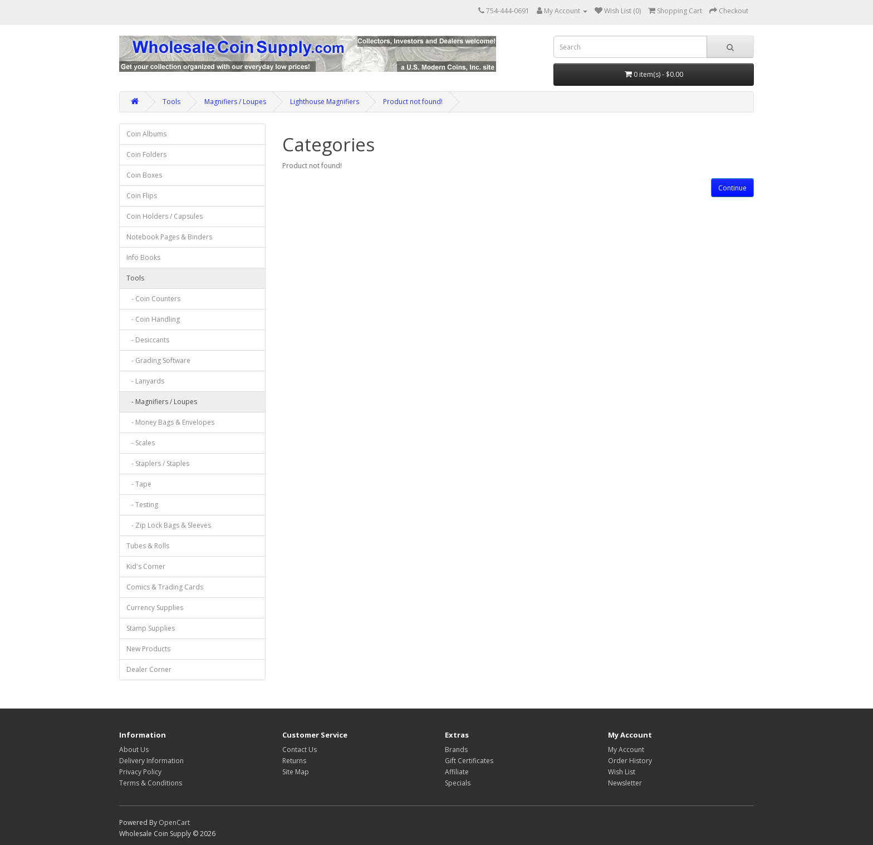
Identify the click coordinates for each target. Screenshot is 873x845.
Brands (456, 749)
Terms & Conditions (150, 783)
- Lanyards (145, 381)
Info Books (143, 257)
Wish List (621, 772)
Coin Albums (146, 134)
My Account (626, 749)
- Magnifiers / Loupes (161, 401)
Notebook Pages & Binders (169, 237)
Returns (294, 760)
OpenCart (174, 822)
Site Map (295, 772)
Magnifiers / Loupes (235, 101)
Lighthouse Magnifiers (324, 101)
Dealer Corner (148, 669)
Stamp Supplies (150, 628)
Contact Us (299, 749)
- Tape (138, 484)
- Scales (140, 443)
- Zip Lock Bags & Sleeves (168, 525)
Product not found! (413, 101)
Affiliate (457, 772)
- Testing (142, 504)
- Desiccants (147, 340)
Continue (732, 188)
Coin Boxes (144, 175)
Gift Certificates (469, 760)
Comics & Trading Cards (164, 587)
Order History (630, 760)
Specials (457, 783)
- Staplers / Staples (157, 463)
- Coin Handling (153, 319)
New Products (148, 649)
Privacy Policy (140, 772)
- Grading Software (158, 360)
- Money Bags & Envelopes (170, 422)
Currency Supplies (154, 607)
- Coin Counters (153, 298)
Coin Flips (141, 195)
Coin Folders (146, 154)
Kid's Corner (145, 566)
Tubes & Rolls (147, 546)
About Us (134, 749)
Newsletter (625, 783)
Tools (171, 101)
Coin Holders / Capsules (164, 216)
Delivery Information (151, 760)
